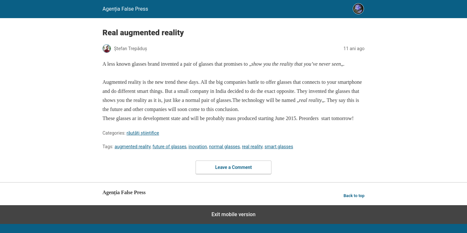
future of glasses (169, 146)
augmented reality (132, 146)
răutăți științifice (142, 133)
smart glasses (279, 146)
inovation (197, 146)
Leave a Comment (233, 167)
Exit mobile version (233, 214)
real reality (252, 146)
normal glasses (224, 146)
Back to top (354, 195)
